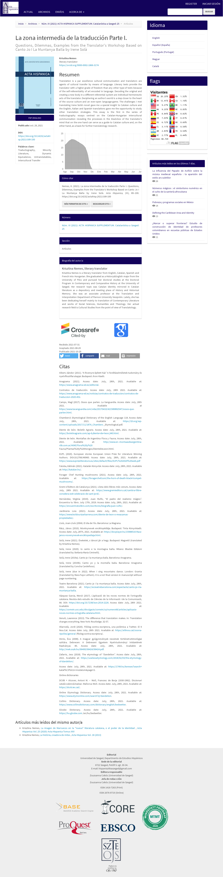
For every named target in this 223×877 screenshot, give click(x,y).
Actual (28, 11)
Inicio (21, 23)
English (156, 37)
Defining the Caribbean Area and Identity (173, 212)
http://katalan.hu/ (71, 469)
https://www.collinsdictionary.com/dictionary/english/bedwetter (92, 704)
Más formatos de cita (76, 204)
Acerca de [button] (76, 11)
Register (191, 3)
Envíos (59, 11)
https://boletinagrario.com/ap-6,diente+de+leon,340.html (89, 433)
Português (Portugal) (163, 52)
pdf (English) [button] (34, 118)
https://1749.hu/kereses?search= (125, 666)
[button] (68, 355)
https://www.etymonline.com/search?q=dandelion (85, 695)
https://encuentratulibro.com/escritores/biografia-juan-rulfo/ (90, 505)
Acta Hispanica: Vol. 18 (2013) (86, 735)
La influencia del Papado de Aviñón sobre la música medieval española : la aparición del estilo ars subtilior (177, 174)
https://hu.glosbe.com (70, 713)
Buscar (209, 11)
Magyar (156, 59)
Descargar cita (102, 204)
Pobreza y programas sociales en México (173, 202)
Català (155, 66)
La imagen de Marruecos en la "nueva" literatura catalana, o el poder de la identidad (88, 728)
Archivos (44, 11)
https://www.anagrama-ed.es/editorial (79, 384)
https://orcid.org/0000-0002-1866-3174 (79, 65)
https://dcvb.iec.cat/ (69, 687)
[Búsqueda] (185, 11)
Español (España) (161, 44)
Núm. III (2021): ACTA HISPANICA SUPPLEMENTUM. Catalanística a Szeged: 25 (80, 23)
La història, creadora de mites (55, 735)
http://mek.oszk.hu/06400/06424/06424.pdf (81, 649)
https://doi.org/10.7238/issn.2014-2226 (89, 602)
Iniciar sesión (211, 3)
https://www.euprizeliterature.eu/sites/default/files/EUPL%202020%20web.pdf (99, 460)
